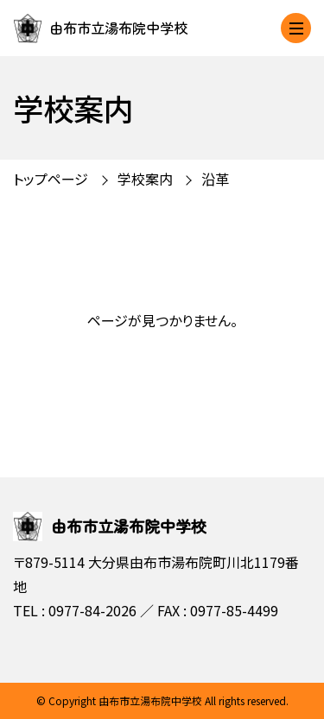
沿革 (215, 178)
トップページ (50, 178)
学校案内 (145, 178)
